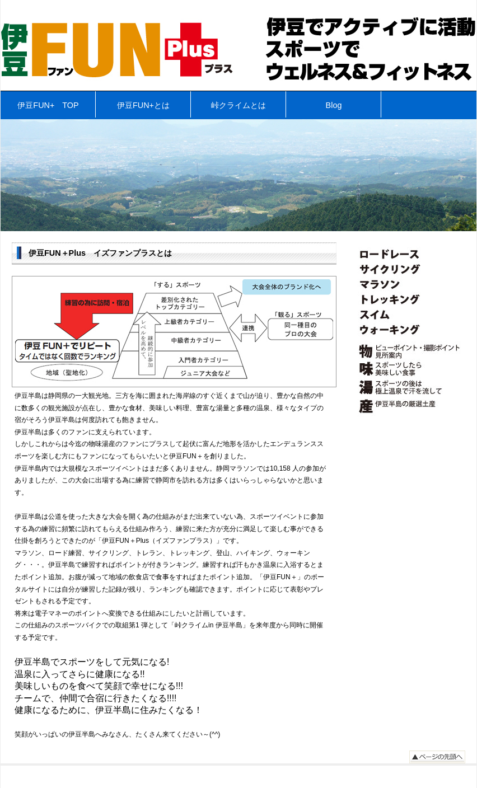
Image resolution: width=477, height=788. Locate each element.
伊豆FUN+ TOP (47, 105)
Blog (334, 105)
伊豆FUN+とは (143, 105)
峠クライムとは (238, 105)
